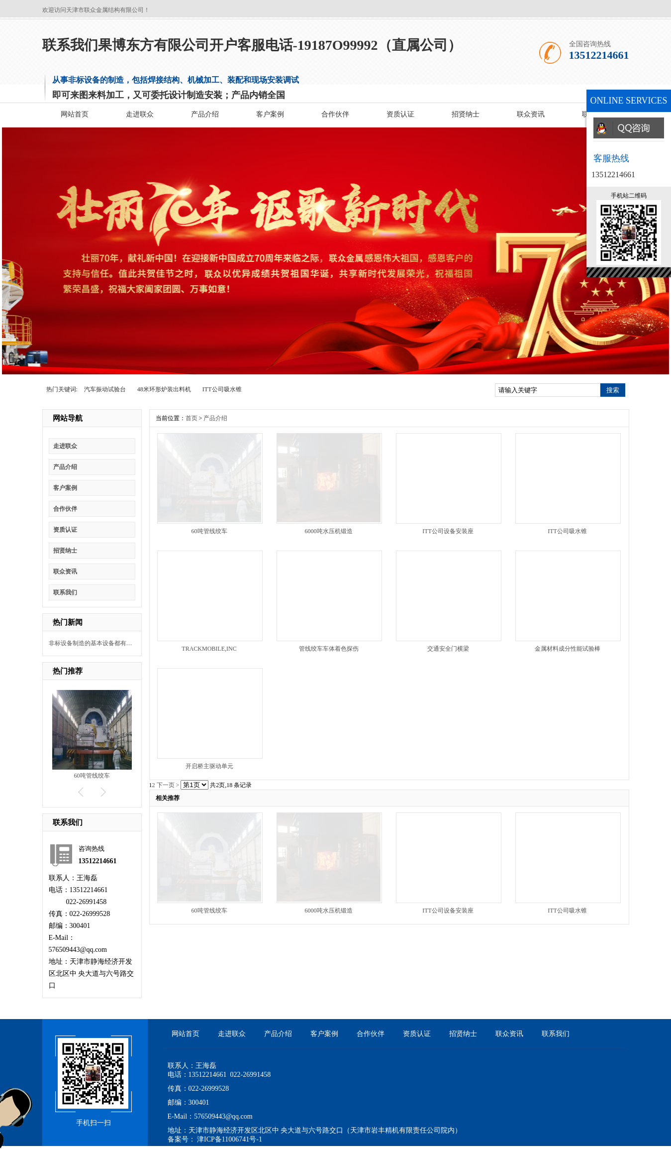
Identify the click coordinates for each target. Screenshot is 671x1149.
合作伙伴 (335, 114)
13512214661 (613, 174)
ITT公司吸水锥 (222, 389)
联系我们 (65, 592)
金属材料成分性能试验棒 (567, 648)
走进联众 (140, 114)
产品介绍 (205, 114)
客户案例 (270, 114)
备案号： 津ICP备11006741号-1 (215, 1139)
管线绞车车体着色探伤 (329, 648)
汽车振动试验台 (105, 389)
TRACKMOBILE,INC (209, 648)
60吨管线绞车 (92, 775)
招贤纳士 (465, 114)
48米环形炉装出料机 (164, 389)
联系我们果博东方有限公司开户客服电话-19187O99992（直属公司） (252, 45)
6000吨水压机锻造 (329, 531)
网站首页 (75, 114)
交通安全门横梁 (448, 648)
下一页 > (168, 785)
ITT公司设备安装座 (448, 531)
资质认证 (400, 114)
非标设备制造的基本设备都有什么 (91, 643)
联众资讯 (531, 114)
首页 (191, 418)
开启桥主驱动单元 (209, 766)
